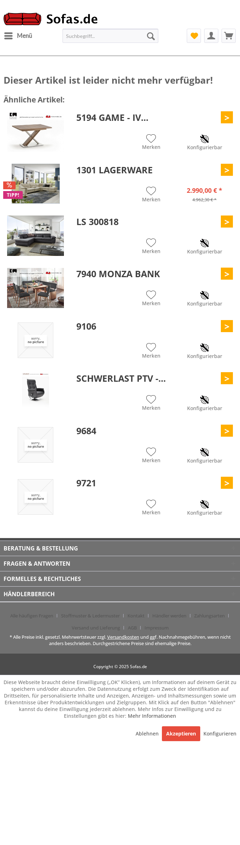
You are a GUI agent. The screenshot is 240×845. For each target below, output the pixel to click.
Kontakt (135, 615)
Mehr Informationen (152, 715)
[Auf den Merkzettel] (151, 142)
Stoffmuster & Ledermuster (90, 615)
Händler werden (169, 615)
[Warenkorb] (229, 36)
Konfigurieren (219, 733)
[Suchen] (150, 36)
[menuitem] (18, 36)
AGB (132, 628)
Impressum (156, 628)
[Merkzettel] (194, 36)
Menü (18, 34)
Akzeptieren (181, 733)
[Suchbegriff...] (110, 36)
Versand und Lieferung (96, 628)
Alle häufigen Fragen (31, 615)
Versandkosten (123, 637)
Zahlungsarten (209, 615)
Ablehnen (148, 733)
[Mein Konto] (211, 36)
